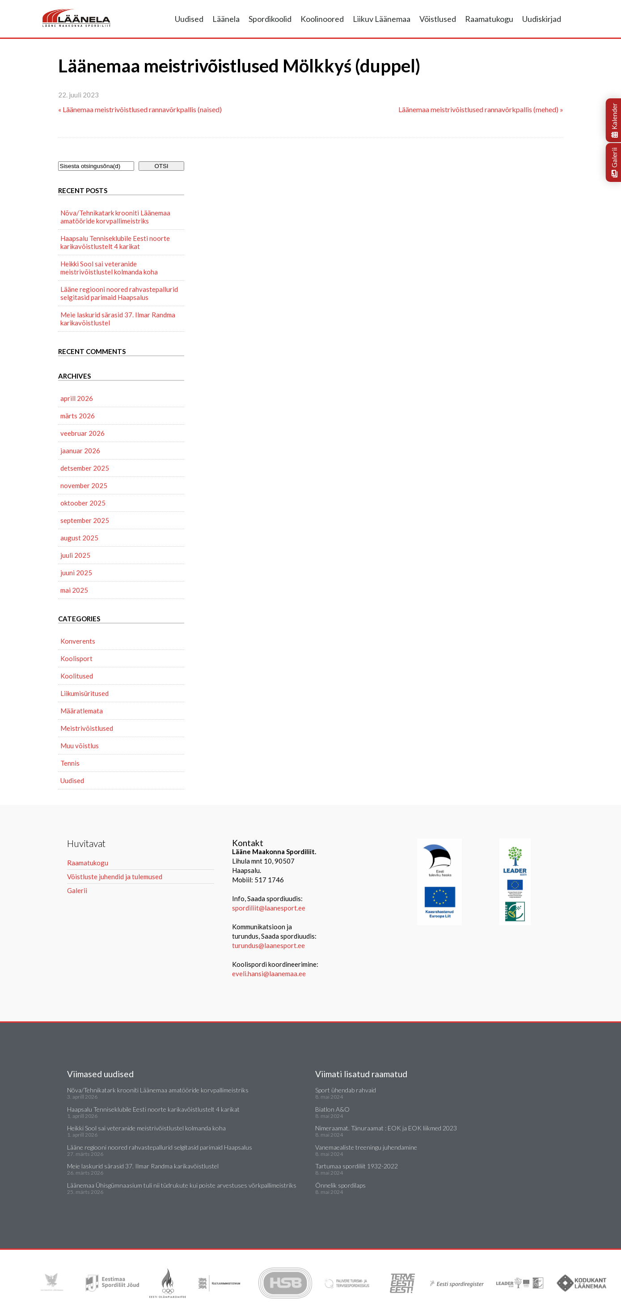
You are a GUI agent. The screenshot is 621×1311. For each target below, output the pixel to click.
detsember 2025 (84, 468)
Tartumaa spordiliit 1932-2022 (356, 1166)
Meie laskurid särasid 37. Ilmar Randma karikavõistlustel (117, 319)
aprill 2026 (76, 398)
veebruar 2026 (82, 433)
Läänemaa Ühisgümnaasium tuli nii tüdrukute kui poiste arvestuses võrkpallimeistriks (181, 1185)
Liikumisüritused (84, 693)
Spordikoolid (270, 19)
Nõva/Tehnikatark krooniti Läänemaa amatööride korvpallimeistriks (115, 217)
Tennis (70, 763)
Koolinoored (322, 19)
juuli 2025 (75, 555)
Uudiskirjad (541, 19)
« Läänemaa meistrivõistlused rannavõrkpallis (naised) (140, 109)
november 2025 (83, 485)
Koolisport (76, 658)
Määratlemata (81, 711)
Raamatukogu (489, 19)
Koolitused (76, 676)
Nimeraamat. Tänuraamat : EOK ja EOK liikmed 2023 (386, 1128)
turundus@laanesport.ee (269, 945)
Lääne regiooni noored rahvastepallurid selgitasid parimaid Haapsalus (119, 293)
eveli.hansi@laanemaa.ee (269, 974)
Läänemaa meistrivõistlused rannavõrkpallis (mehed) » (480, 109)
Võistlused (437, 19)
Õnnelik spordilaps (340, 1185)
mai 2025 (74, 590)
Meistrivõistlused (86, 728)
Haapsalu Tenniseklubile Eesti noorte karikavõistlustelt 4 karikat (115, 242)
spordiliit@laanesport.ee (268, 908)
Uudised (189, 19)
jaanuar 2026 (80, 451)
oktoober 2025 (83, 503)
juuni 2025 (76, 573)
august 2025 (79, 538)
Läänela (226, 19)
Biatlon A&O (332, 1109)
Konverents (77, 641)
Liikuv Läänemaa (381, 19)
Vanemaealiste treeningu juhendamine (366, 1147)
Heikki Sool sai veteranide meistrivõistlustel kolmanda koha (109, 268)
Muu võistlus (79, 746)
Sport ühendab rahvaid (345, 1090)
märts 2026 (77, 416)
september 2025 (84, 520)
